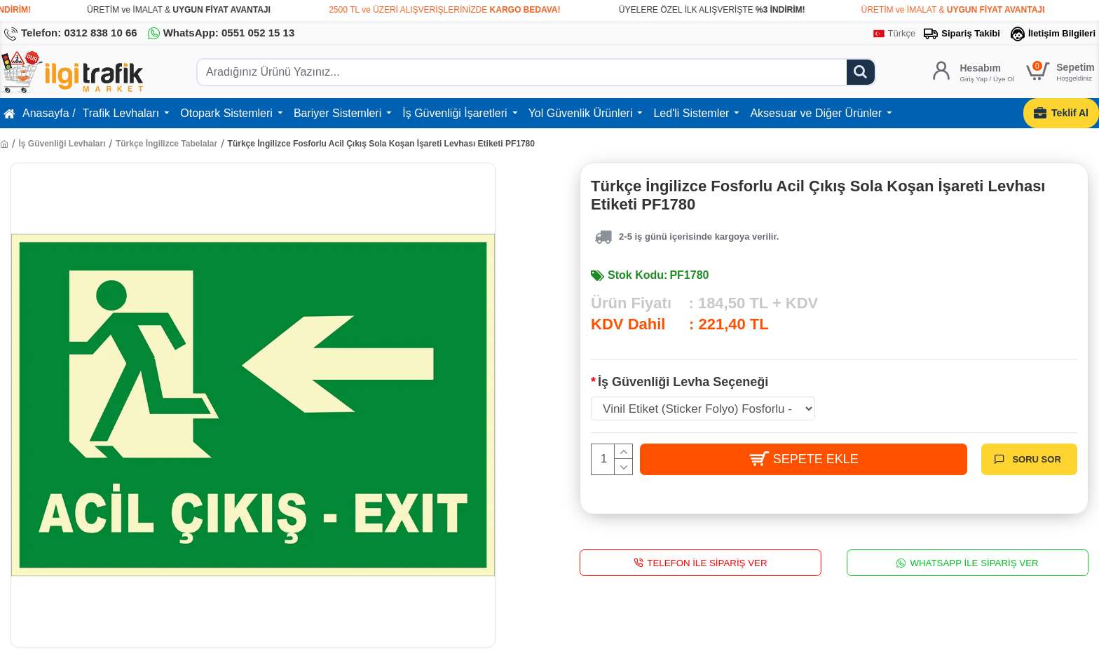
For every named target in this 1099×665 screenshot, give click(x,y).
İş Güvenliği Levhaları (61, 144)
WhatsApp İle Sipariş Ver (974, 562)
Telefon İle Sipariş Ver (707, 562)
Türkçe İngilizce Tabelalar (166, 144)
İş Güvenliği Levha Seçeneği (683, 382)
